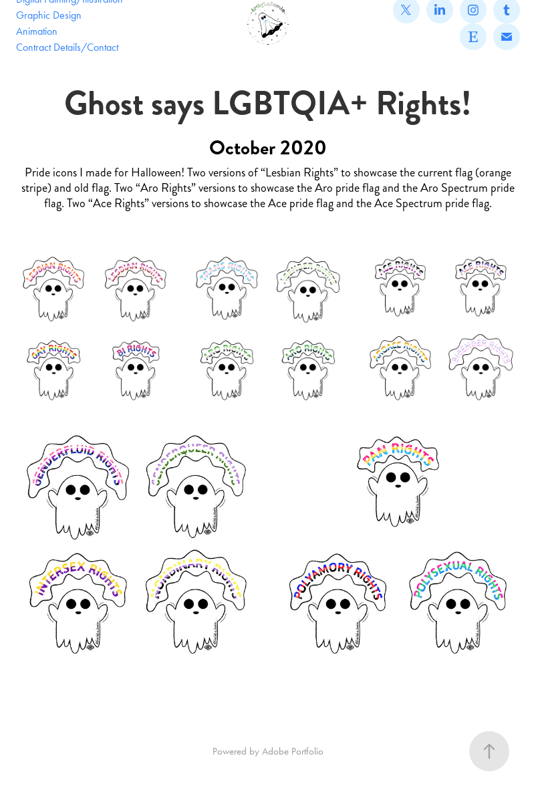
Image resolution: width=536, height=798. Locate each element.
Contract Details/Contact (67, 47)
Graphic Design (49, 15)
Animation (36, 31)
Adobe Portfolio (292, 751)
